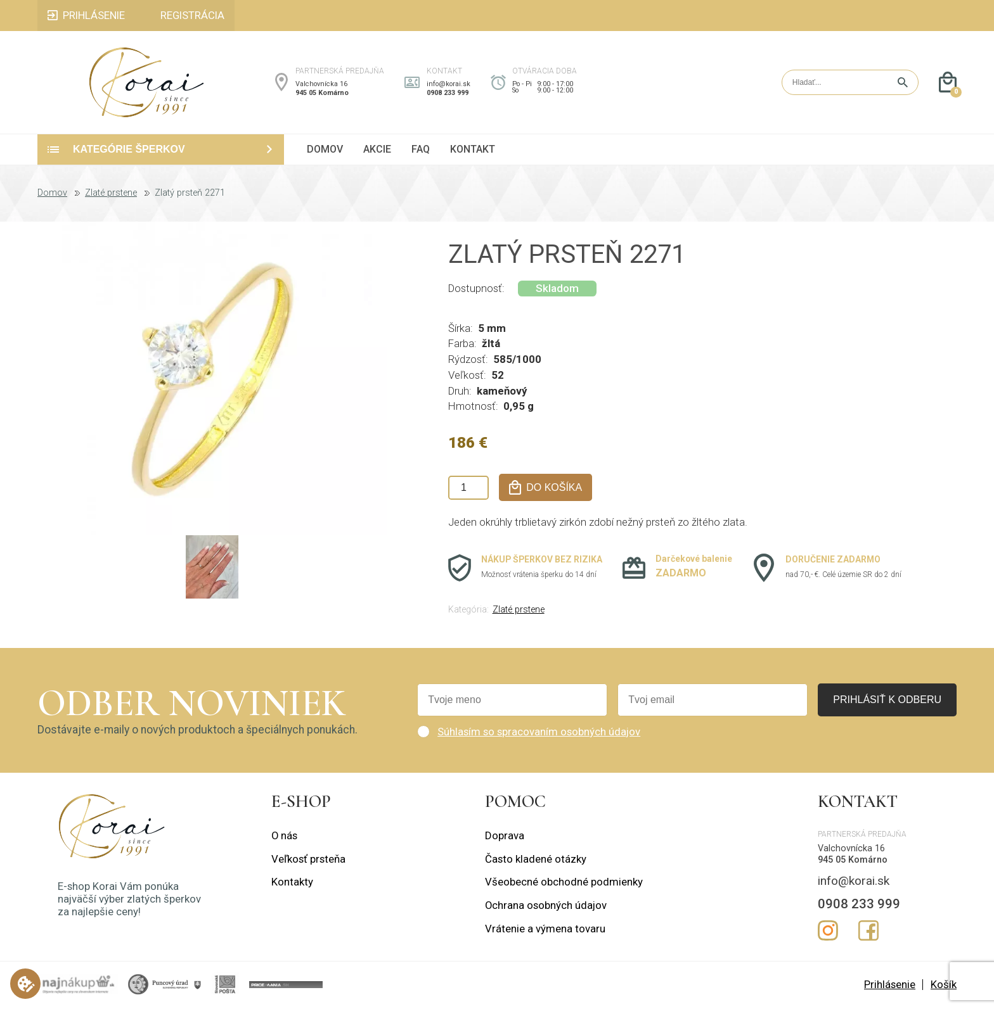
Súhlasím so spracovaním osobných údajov (538, 733)
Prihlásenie (889, 985)
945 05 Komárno (322, 94)
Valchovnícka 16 (321, 84)
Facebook (868, 932)
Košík (944, 985)
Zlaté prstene (111, 195)
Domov (52, 195)
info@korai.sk (448, 84)
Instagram (828, 932)
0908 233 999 (447, 94)
